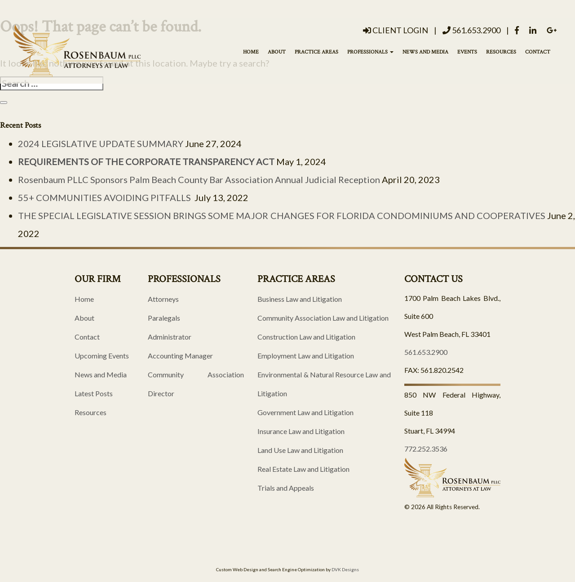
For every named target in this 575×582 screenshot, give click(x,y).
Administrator (169, 336)
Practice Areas (316, 52)
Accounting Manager (180, 355)
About (277, 52)
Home (251, 52)
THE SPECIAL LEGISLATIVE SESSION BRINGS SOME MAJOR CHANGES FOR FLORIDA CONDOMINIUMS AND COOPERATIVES (281, 215)
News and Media (425, 52)
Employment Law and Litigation (305, 355)
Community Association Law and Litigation (323, 317)
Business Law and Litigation (299, 299)
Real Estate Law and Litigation (303, 469)
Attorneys (163, 299)
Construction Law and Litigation (306, 336)
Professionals (370, 52)
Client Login (395, 30)
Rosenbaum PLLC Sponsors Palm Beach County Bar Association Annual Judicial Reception (199, 179)
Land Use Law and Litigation (300, 450)
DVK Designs (345, 569)
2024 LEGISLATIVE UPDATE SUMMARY (100, 143)
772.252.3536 (425, 448)
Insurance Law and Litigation (301, 431)
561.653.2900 (471, 30)
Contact (537, 52)
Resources (501, 52)
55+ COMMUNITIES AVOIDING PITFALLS (105, 197)
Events (467, 52)
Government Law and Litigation (305, 412)
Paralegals (164, 317)
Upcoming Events (102, 355)
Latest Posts (94, 393)
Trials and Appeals (285, 488)
